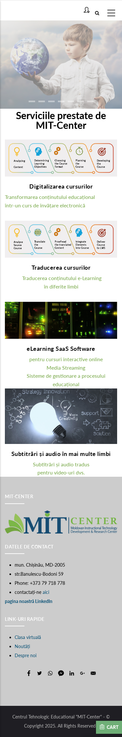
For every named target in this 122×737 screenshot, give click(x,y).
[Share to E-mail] (93, 673)
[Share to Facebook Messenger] (61, 673)
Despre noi (25, 655)
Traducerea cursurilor (61, 267)
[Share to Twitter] (39, 673)
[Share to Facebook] (29, 673)
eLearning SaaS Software (61, 348)
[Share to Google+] (82, 673)
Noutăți (22, 646)
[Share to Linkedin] (72, 673)
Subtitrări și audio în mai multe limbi (61, 453)
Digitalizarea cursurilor (61, 186)
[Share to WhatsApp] (50, 673)
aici (46, 592)
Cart (109, 727)
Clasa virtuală (28, 637)
